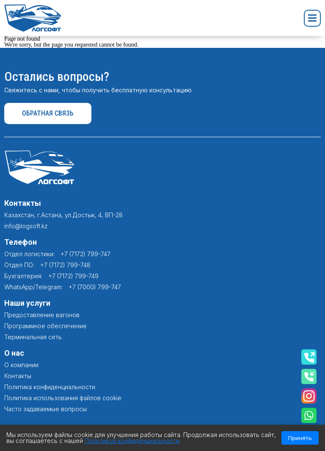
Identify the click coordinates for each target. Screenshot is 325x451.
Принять (300, 437)
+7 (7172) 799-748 (65, 264)
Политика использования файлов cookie (62, 397)
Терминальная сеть (33, 336)
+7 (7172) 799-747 (85, 253)
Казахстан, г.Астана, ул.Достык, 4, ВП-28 (63, 215)
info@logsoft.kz (26, 226)
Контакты (17, 375)
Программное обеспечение (45, 325)
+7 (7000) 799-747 (95, 287)
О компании (21, 364)
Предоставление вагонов (42, 314)
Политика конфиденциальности (49, 386)
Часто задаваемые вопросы (45, 408)
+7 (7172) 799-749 (73, 275)
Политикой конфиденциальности (132, 440)
